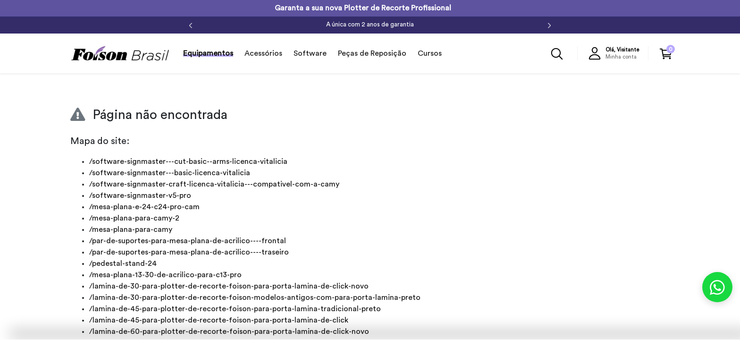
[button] (616, 53)
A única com (370, 24)
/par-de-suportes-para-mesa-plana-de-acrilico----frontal (187, 241)
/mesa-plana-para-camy (130, 229)
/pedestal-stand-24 (123, 263)
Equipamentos (208, 53)
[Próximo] (549, 25)
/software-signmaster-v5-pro (140, 195)
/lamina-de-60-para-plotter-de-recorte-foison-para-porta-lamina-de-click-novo (229, 331)
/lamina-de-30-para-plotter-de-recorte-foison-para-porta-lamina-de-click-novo (229, 286)
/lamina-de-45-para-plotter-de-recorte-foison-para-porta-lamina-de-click (218, 320)
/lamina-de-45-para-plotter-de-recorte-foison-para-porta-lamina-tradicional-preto (235, 309)
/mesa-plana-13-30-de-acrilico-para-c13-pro (165, 275)
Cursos (430, 53)
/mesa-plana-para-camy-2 (134, 218)
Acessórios (263, 53)
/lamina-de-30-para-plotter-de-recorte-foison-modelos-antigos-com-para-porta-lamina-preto (254, 297)
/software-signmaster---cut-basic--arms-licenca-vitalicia (188, 161)
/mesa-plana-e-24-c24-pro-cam (144, 207)
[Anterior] (191, 25)
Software (310, 53)
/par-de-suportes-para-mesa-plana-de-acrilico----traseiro (189, 252)
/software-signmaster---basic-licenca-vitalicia (169, 173)
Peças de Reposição (372, 53)
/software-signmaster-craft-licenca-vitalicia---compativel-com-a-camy (214, 184)
